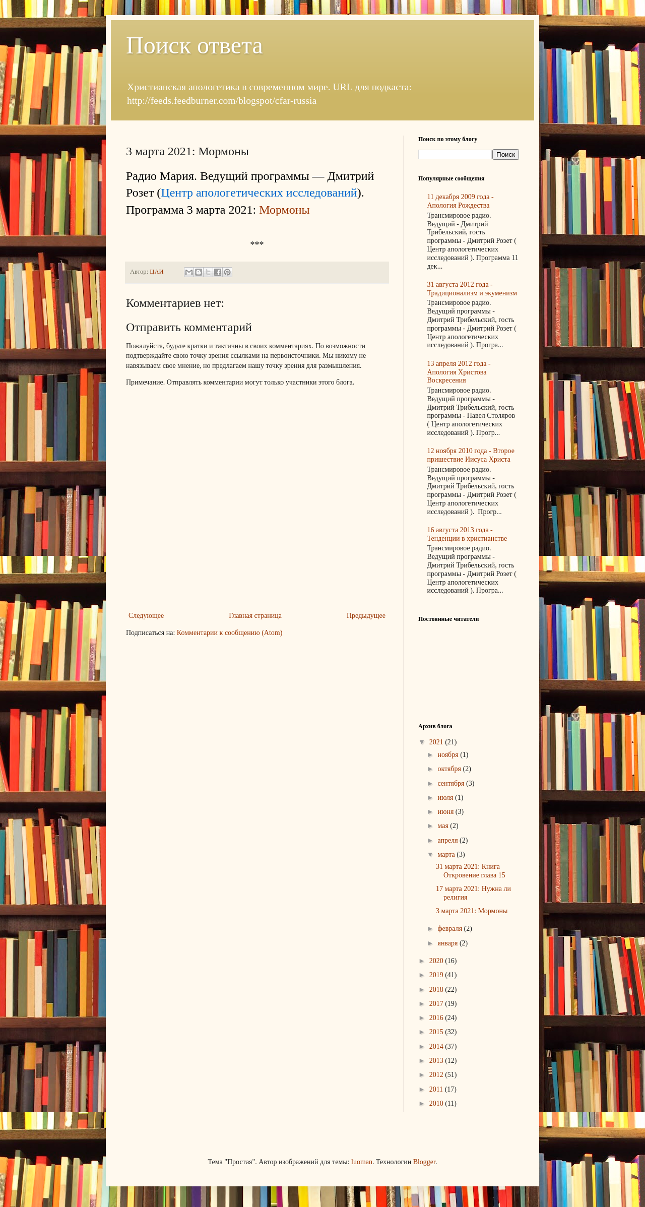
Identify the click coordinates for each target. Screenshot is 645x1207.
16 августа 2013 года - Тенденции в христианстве (467, 534)
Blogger (424, 1162)
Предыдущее (366, 615)
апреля (448, 840)
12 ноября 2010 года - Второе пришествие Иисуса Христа (470, 455)
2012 (437, 1074)
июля (446, 797)
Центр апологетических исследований (259, 192)
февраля (450, 928)
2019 (437, 975)
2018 (437, 989)
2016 (437, 1018)
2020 (437, 961)
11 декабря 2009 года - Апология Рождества (460, 201)
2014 (437, 1046)
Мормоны (284, 209)
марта (447, 854)
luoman (361, 1162)
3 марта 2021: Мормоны (471, 911)
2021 (437, 742)
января (448, 943)
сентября (451, 783)
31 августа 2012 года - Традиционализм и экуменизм (472, 289)
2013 (437, 1060)
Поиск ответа (194, 45)
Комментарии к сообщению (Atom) (230, 633)
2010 (437, 1103)
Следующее (146, 615)
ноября (448, 754)
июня (446, 811)
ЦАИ (157, 271)
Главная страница (255, 615)
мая (443, 826)
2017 (437, 1003)
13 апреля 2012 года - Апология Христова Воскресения (459, 372)
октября (450, 769)
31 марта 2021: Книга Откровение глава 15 (470, 871)
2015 (437, 1032)
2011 (437, 1089)
